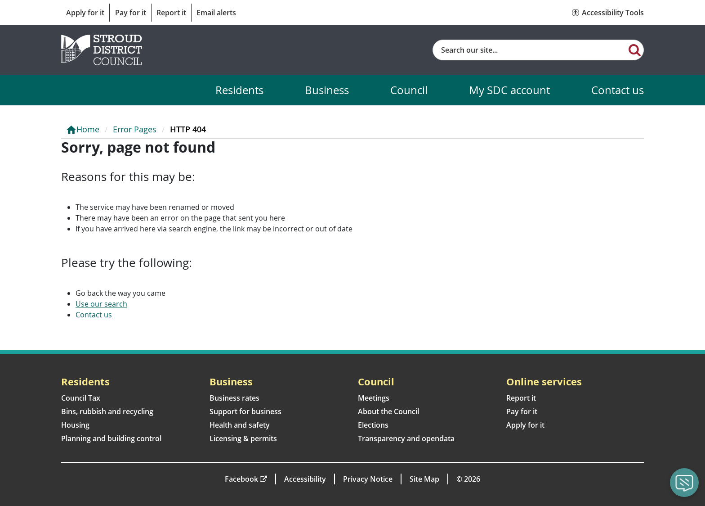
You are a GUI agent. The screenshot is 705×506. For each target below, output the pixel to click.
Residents (239, 89)
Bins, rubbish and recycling (107, 411)
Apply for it (85, 13)
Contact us (617, 89)
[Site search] (529, 50)
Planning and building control (111, 438)
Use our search (101, 304)
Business (327, 89)
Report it (171, 13)
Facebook (241, 479)
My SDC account (509, 89)
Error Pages (134, 129)
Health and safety (240, 425)
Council (409, 89)
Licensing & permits (243, 438)
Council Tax (80, 398)
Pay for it (130, 13)
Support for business (245, 411)
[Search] (634, 49)
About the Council (388, 411)
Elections (373, 425)
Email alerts (216, 13)
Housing (75, 425)
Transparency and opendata (406, 438)
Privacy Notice (368, 479)
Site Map (424, 479)
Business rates (234, 398)
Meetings (373, 398)
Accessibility (305, 479)
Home (87, 129)
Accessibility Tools (613, 13)
